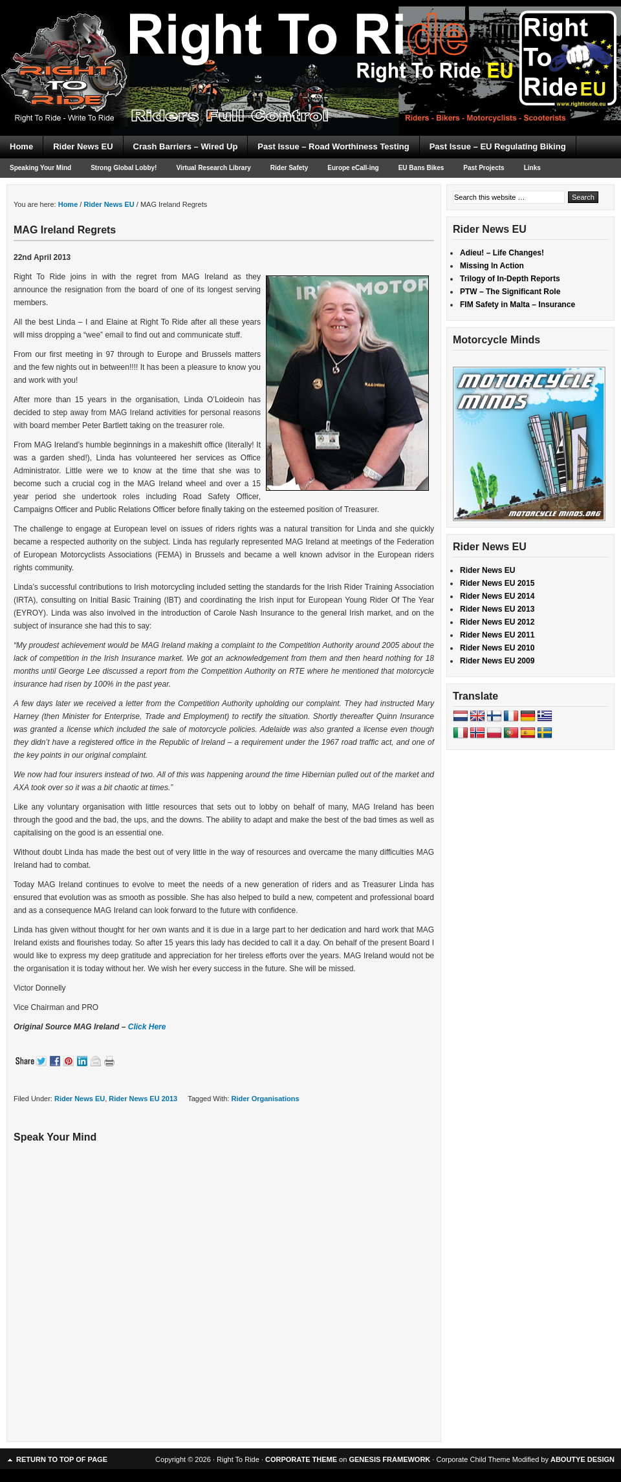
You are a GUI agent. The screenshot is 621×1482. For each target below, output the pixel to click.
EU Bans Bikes (421, 167)
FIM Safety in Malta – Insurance (517, 304)
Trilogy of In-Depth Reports (510, 278)
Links (532, 167)
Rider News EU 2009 (497, 660)
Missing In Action (492, 265)
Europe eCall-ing (352, 167)
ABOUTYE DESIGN (582, 1459)
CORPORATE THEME (301, 1459)
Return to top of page (61, 1459)
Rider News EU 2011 (497, 634)
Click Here (147, 1026)
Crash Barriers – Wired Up (185, 146)
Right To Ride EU (310, 45)
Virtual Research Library (213, 167)
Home (21, 146)
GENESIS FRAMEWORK (389, 1459)
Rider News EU (83, 146)
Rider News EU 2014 (497, 596)
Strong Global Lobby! (124, 167)
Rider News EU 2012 (497, 622)
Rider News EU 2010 (497, 647)
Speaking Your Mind (40, 167)
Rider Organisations (265, 1098)
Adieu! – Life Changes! (502, 252)
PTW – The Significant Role (510, 291)
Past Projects (483, 167)
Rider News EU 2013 (143, 1098)
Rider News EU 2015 (497, 583)
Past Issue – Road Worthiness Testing (333, 146)
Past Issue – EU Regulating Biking (498, 146)
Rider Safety (289, 167)
